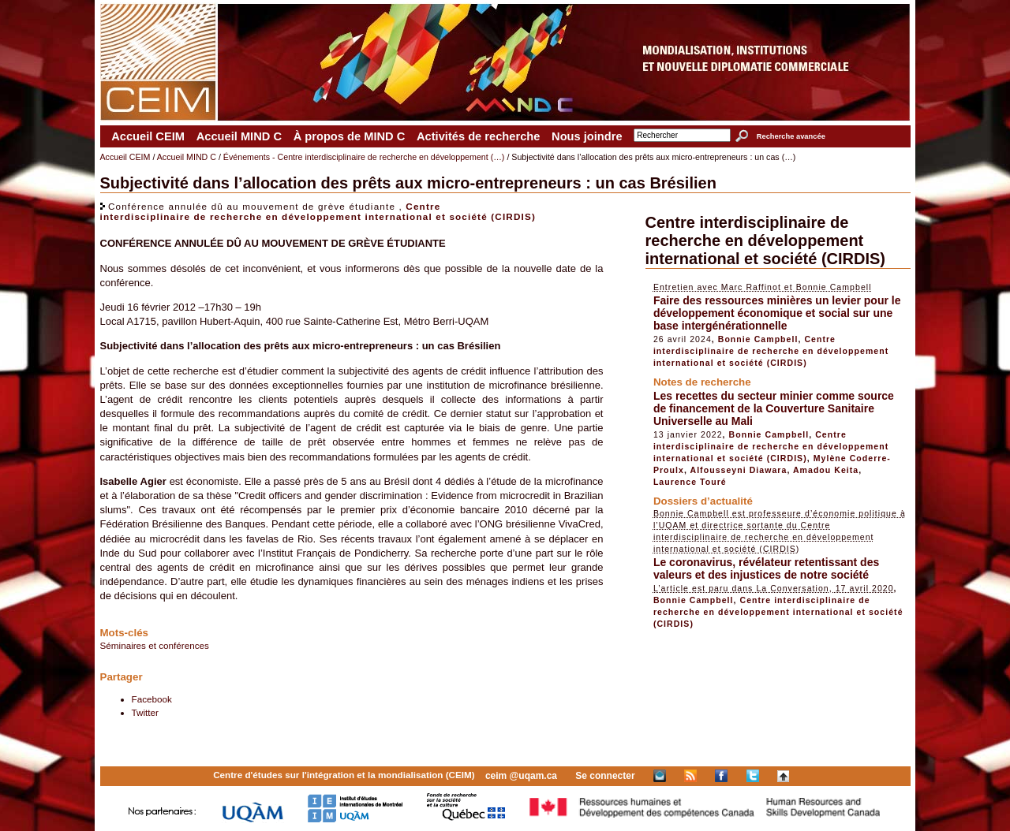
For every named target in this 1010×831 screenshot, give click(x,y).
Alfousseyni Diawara (738, 470)
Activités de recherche (478, 136)
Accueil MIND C (239, 136)
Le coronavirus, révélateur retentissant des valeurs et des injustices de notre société (766, 568)
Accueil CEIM (148, 136)
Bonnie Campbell (758, 339)
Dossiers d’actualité (703, 501)
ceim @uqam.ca (521, 775)
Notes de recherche (702, 382)
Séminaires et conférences (154, 645)
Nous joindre (587, 136)
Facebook (152, 699)
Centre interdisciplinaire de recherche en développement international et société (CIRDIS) (318, 211)
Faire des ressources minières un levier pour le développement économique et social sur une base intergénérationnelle (777, 313)
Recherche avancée (791, 136)
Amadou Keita (825, 470)
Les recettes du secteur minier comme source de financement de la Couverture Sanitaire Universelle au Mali (773, 408)
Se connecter (604, 775)
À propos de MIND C (350, 136)
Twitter (145, 712)
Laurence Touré (690, 481)
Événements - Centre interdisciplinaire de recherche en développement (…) (364, 157)
